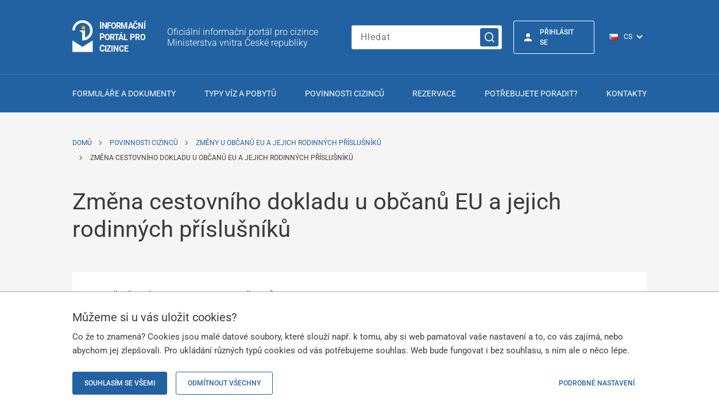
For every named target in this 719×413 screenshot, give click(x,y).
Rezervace (434, 93)
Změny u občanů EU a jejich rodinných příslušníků (288, 143)
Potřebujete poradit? (531, 93)
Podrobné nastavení (597, 383)
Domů (82, 143)
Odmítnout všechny (224, 383)
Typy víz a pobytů (240, 93)
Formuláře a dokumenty (124, 93)
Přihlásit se (557, 37)
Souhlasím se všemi (119, 383)
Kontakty (626, 93)
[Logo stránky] (109, 37)
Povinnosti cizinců (344, 93)
